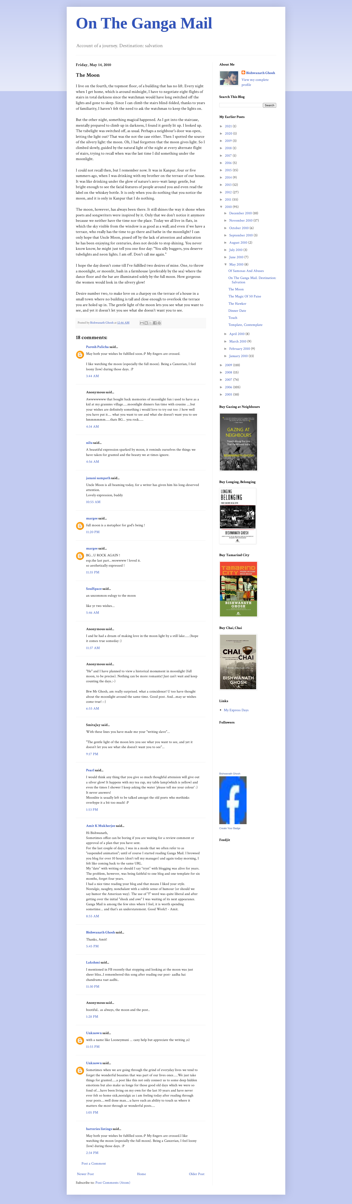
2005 (229, 394)
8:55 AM (92, 916)
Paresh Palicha (97, 347)
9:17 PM (92, 754)
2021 (229, 126)
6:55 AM (92, 708)
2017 (229, 155)
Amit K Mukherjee (100, 825)
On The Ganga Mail (144, 23)
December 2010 (241, 213)
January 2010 (239, 356)
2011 (228, 199)
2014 (229, 177)
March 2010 (238, 341)
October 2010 (239, 228)
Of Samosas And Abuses (246, 270)
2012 (229, 192)
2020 (229, 133)
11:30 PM (92, 986)
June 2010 (236, 257)
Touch (232, 317)
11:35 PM (92, 572)
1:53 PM (92, 809)
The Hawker (237, 303)
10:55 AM (93, 502)
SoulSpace (94, 588)
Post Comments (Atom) (112, 1182)
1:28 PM (92, 1016)
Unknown (94, 1033)
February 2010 (240, 348)
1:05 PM (92, 1112)
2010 (229, 207)
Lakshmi (93, 962)
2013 (228, 184)
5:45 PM (92, 946)
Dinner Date (237, 310)
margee (92, 518)
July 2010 (236, 250)
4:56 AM (92, 461)
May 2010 (236, 264)
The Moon (236, 289)
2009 (229, 365)
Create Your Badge (229, 828)
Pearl (90, 770)
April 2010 (237, 334)
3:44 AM (92, 376)
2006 (229, 387)
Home (141, 1174)
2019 (229, 140)
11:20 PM (92, 532)
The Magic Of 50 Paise (244, 296)
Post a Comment (94, 1163)
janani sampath (98, 478)
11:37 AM (93, 648)
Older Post (196, 1174)
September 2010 (241, 235)
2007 (229, 379)
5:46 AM (92, 612)
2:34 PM (92, 1152)
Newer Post (85, 1174)
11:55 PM (92, 1046)
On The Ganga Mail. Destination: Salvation (252, 280)
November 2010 (241, 220)
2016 (229, 163)
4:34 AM (92, 426)
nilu (89, 442)
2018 (229, 148)
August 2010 (238, 242)
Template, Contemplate (245, 324)
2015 (229, 170)
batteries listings (99, 1129)
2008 (229, 372)
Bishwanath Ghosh (100, 932)
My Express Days (236, 710)
